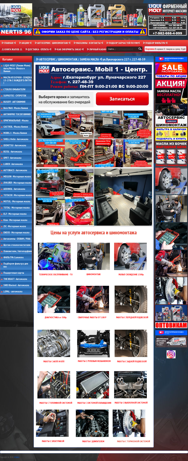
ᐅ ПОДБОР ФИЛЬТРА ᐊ (155, 43)
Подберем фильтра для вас (15, 265)
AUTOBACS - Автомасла (15, 170)
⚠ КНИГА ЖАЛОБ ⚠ (12, 49)
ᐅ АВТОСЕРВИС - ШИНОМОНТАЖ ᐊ (52, 43)
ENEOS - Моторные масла (16, 232)
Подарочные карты (13, 272)
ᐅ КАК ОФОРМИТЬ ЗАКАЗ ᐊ (69, 49)
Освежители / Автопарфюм (17, 251)
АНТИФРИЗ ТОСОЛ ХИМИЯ (17, 114)
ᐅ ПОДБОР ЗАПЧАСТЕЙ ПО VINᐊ (123, 43)
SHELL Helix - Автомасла (15, 139)
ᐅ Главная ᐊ (9, 43)
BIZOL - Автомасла (12, 151)
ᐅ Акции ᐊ (25, 43)
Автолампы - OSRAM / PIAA (16, 238)
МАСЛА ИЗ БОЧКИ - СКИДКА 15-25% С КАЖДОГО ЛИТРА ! (17, 80)
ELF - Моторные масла (14, 213)
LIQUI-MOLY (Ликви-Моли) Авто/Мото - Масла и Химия (17, 68)
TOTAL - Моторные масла (16, 207)
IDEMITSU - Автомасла (14, 145)
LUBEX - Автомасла (13, 164)
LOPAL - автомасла (12, 291)
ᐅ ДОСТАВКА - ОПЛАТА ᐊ (38, 49)
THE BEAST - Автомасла (15, 279)
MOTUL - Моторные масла (16, 201)
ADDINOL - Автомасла (14, 189)
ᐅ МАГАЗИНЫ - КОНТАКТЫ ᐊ (88, 43)
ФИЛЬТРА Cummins (13, 257)
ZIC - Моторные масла (14, 226)
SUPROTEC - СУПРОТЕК (14, 95)
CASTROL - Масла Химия (15, 126)
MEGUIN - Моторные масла (17, 176)
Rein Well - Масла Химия (15, 108)
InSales (16, 457)
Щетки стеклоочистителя (16, 245)
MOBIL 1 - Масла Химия (15, 133)
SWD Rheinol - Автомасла (16, 285)
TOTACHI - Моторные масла (17, 195)
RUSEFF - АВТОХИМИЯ (14, 101)
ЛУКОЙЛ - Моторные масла (17, 182)
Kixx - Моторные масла (15, 220)
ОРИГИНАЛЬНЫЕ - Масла (15, 120)
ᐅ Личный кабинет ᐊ (99, 49)
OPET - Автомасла (12, 157)
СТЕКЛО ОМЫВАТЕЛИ (14, 89)
